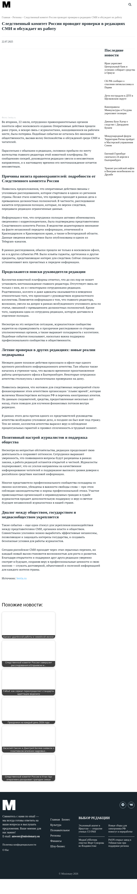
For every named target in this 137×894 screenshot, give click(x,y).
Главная (6, 17)
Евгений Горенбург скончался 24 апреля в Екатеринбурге (116, 151)
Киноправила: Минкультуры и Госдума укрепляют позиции (120, 106)
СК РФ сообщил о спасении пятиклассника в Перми (119, 82)
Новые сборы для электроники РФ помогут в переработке (120, 828)
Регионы (17, 17)
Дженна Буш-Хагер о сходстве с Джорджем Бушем (116, 120)
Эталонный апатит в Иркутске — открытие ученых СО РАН (90, 828)
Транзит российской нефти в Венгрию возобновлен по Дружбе (120, 165)
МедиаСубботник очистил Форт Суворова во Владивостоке (91, 843)
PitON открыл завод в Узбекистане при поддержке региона (119, 843)
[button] (130, 4)
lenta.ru (22, 578)
